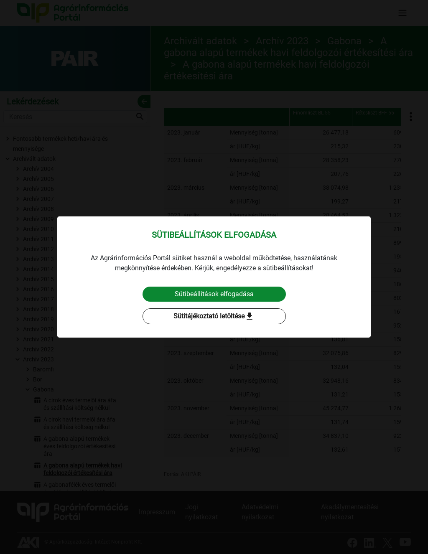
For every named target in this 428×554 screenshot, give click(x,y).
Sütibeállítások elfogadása (214, 294)
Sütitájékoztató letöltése (214, 316)
